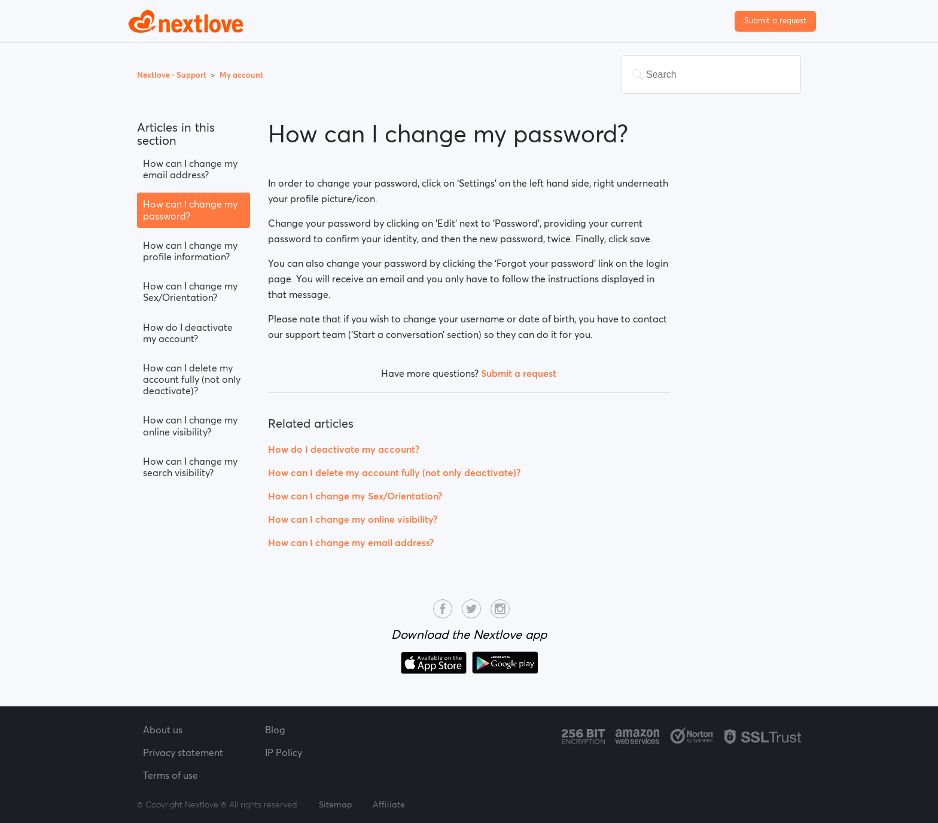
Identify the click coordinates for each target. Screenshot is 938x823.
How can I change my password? (190, 209)
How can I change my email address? (190, 169)
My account (241, 75)
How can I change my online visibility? (190, 425)
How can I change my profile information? (190, 251)
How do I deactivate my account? (188, 333)
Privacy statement (183, 752)
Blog (275, 730)
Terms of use (170, 775)
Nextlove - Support (172, 75)
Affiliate (389, 804)
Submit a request (775, 21)
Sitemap (335, 804)
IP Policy (283, 752)
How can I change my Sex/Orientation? (190, 291)
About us (162, 730)
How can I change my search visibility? (190, 466)
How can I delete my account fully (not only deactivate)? (191, 379)
